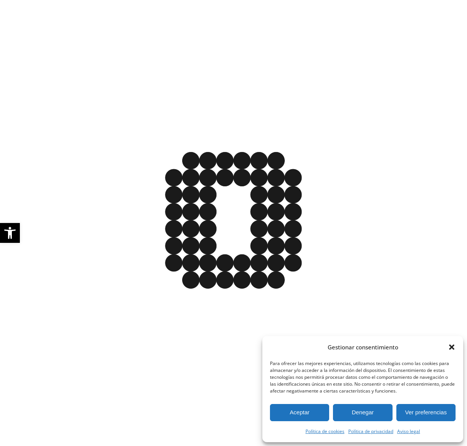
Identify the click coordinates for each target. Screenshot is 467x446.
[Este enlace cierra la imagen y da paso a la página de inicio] (233, 225)
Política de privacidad (370, 431)
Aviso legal (408, 431)
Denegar (363, 412)
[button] (10, 233)
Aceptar (300, 412)
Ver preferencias (426, 412)
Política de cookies (324, 431)
